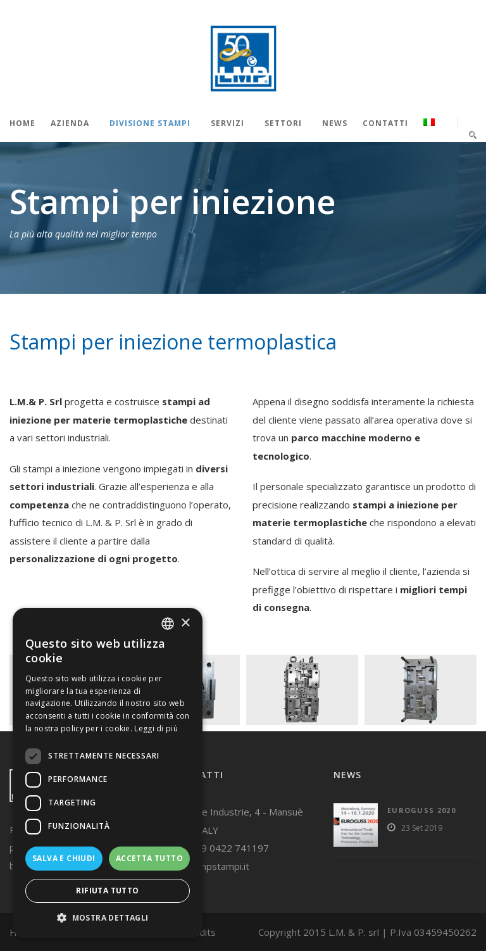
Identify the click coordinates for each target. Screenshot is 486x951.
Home (22, 123)
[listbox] (167, 623)
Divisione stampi (149, 123)
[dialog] (107, 773)
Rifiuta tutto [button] (107, 890)
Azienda (70, 123)
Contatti (385, 123)
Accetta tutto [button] (149, 858)
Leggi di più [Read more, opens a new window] (156, 728)
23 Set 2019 (421, 827)
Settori (283, 123)
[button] (107, 918)
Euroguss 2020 (421, 810)
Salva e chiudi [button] (64, 858)
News (334, 123)
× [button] (185, 623)
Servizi (227, 123)
